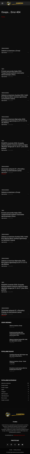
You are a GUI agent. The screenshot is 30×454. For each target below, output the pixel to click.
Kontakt (10, 449)
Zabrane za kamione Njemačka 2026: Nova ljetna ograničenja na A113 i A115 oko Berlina (14, 121)
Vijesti (3, 68)
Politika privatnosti (17, 449)
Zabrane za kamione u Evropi (10, 51)
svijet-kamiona (4, 52)
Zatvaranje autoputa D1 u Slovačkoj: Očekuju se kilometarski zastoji (13, 169)
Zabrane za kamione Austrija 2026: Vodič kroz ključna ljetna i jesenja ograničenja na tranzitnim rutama (14, 96)
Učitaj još (3, 173)
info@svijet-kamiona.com (19, 435)
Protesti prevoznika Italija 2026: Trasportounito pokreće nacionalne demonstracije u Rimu (12, 73)
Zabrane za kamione (5, 48)
